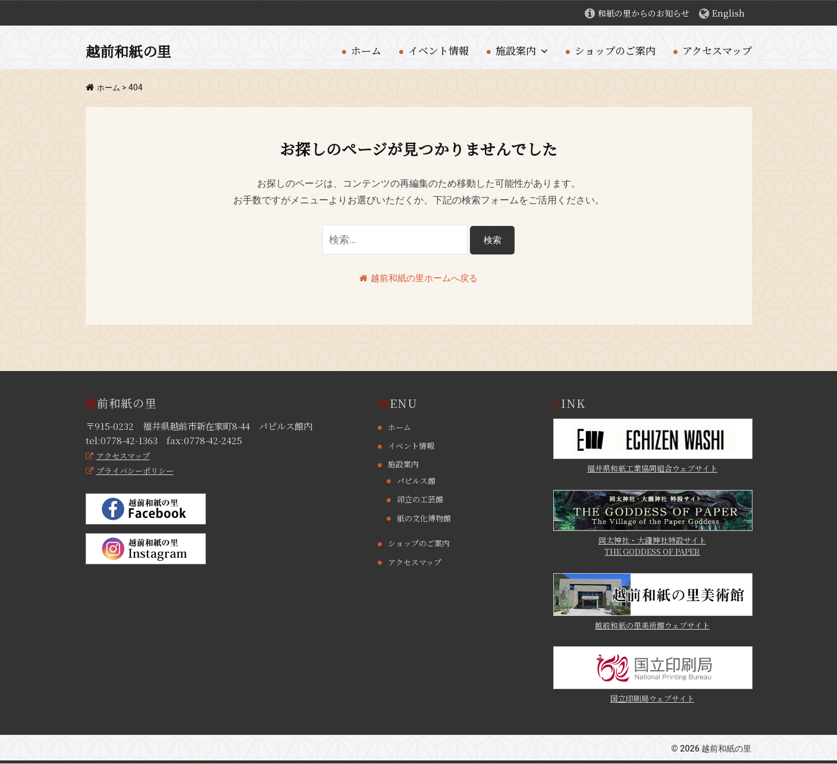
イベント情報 (438, 50)
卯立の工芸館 (422, 499)
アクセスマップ (717, 50)
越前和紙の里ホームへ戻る (419, 278)
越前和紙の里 (132, 50)
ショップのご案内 (615, 50)
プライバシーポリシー (133, 471)
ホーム (366, 50)
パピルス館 (417, 481)
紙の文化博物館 (426, 518)
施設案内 (516, 50)
